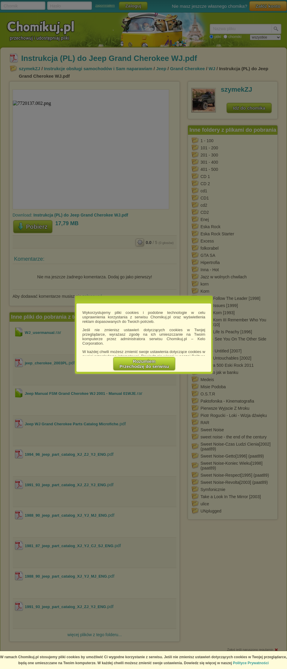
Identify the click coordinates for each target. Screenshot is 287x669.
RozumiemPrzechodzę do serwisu (144, 364)
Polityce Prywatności (251, 663)
